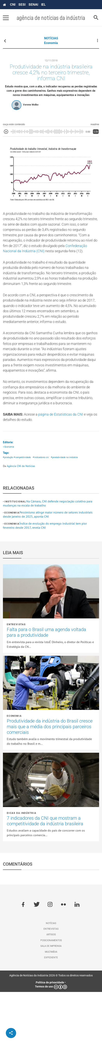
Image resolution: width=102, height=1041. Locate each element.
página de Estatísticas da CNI (67, 461)
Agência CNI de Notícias (21, 515)
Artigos (51, 983)
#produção (8, 506)
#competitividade (24, 506)
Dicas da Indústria (21, 862)
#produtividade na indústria (69, 506)
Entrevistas (16, 673)
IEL (43, 4)
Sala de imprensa (51, 995)
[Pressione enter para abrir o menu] (6, 18)
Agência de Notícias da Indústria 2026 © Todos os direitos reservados (51, 1024)
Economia (51, 43)
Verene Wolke (30, 112)
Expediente (51, 1006)
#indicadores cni (44, 506)
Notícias (51, 972)
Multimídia (51, 1001)
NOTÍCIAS (51, 38)
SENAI (33, 4)
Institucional (15, 551)
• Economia (9, 495)
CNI (12, 4)
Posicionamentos (51, 989)
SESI (21, 4)
